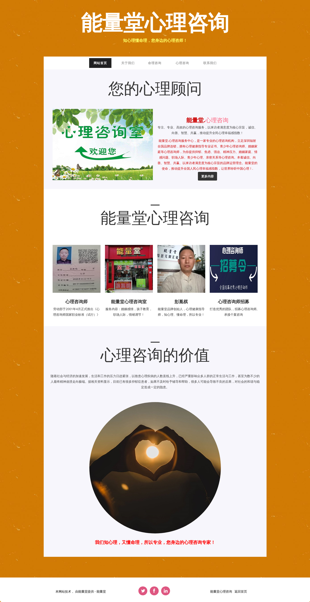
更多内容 (207, 176)
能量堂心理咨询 (155, 23)
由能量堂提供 (85, 591)
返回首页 (240, 591)
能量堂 (101, 591)
